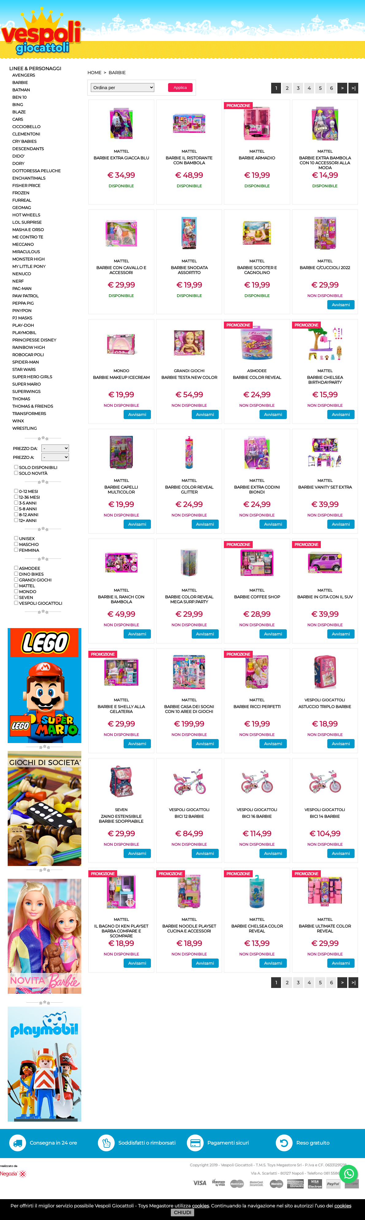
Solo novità (30, 473)
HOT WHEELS (26, 214)
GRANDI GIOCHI (33, 580)
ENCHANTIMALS (28, 178)
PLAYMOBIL (24, 332)
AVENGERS (23, 75)
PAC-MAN (22, 288)
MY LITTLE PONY (28, 266)
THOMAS (21, 398)
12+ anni (25, 520)
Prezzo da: (25, 448)
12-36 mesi (27, 497)
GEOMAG (21, 207)
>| (353, 88)
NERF (18, 281)
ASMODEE (27, 568)
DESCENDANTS (28, 148)
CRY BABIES (24, 141)
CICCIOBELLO (26, 126)
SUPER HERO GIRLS (32, 376)
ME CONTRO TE (27, 236)
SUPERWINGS (26, 391)
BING (17, 104)
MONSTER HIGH (28, 259)
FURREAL (21, 200)
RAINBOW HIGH (28, 347)
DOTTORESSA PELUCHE (36, 170)
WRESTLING (24, 428)
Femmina (26, 550)
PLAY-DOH (23, 325)
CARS (17, 119)
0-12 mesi (26, 491)
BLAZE (19, 111)
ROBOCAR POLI (28, 354)
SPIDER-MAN (25, 362)
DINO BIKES (29, 574)
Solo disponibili (35, 467)
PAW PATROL (25, 295)
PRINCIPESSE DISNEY (34, 339)
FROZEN (20, 192)
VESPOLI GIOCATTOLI (38, 603)
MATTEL (24, 585)
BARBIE (20, 82)
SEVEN (23, 597)
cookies (200, 1206)
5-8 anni (25, 508)
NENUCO (21, 273)
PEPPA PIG (23, 303)
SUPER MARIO (26, 384)
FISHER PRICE (26, 185)
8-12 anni (26, 514)
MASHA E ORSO (28, 229)
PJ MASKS (22, 317)
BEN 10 (19, 97)
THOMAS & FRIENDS (32, 406)
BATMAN (21, 89)
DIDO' (18, 156)
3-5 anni (25, 503)
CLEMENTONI (26, 134)
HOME (94, 72)
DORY (18, 163)
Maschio (26, 544)
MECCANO (23, 244)
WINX (18, 420)
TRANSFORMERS (29, 413)
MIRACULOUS (26, 251)
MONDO (25, 591)
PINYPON (22, 310)
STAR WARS (24, 369)
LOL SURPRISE (27, 222)
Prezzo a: (23, 457)
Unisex (24, 538)
